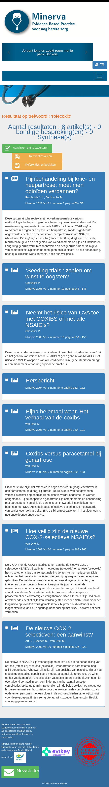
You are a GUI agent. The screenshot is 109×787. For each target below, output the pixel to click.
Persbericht (40, 380)
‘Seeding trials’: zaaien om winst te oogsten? (58, 273)
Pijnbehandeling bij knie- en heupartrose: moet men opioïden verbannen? (60, 185)
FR (99, 65)
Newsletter (21, 772)
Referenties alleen (33, 157)
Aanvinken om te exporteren (26, 148)
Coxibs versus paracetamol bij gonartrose (63, 456)
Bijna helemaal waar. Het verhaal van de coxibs (56, 414)
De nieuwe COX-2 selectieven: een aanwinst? (59, 631)
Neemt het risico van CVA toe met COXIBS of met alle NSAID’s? (62, 318)
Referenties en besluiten (35, 165)
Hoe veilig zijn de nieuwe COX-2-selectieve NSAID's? (60, 534)
